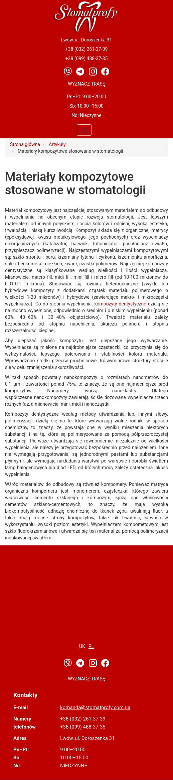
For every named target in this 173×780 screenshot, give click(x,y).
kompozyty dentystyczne (120, 303)
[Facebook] (105, 71)
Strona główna (25, 144)
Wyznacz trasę (86, 84)
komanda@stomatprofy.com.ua (95, 707)
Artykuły (57, 144)
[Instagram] (93, 71)
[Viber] (68, 71)
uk (82, 646)
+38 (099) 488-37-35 (86, 58)
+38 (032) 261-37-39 (86, 49)
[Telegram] (80, 71)
